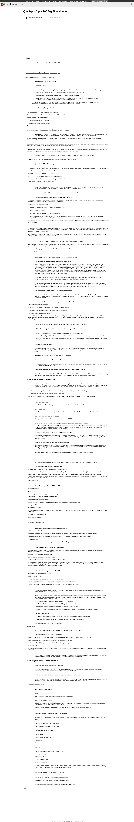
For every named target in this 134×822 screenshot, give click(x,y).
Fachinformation (53, 18)
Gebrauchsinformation (33, 18)
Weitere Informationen (98, 1)
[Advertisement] (11, 85)
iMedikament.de (12, 4)
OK (106, 1)
